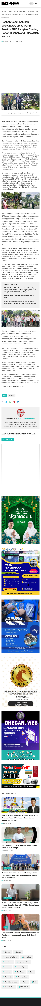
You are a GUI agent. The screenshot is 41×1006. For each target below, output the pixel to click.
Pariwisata (8, 977)
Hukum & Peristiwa (11, 957)
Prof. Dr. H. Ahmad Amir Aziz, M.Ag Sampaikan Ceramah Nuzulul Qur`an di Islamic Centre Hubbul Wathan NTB (19, 818)
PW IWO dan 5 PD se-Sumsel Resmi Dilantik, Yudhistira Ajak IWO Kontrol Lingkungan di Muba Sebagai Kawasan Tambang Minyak (20, 290)
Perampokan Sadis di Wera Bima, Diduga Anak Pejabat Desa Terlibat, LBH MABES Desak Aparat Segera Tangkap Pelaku (20, 905)
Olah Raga (20, 972)
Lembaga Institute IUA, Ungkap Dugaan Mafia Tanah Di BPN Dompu (19, 846)
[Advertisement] (20, 69)
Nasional (7, 840)
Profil (35, 982)
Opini (6, 927)
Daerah (10, 11)
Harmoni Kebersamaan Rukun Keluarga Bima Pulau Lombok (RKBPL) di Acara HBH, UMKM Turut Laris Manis (19, 875)
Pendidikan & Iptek (11, 982)
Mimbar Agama (21, 967)
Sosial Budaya (9, 987)
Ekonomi (18, 952)
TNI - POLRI (7, 897)
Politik (25, 982)
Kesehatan (8, 962)
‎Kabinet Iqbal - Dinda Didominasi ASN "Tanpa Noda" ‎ (19, 296)
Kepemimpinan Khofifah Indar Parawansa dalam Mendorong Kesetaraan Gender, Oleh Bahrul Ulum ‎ (20, 935)
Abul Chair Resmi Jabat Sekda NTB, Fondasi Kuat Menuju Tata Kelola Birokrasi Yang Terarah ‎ (20, 302)
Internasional (27, 957)
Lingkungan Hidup (23, 962)
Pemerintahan (22, 977)
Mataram (7, 967)
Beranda (3, 11)
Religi (6, 810)
